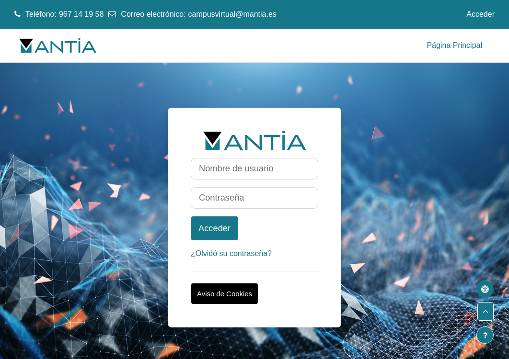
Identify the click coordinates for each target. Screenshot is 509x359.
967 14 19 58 (81, 14)
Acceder (480, 14)
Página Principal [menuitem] (454, 45)
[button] (485, 311)
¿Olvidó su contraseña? (231, 253)
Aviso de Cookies (224, 294)
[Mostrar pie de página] (485, 335)
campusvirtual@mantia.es (232, 14)
